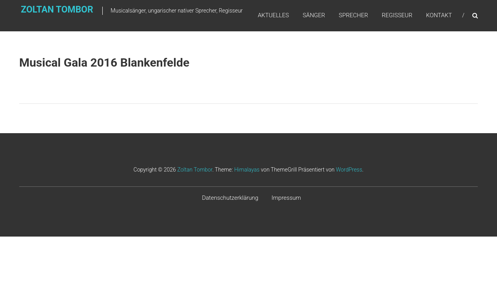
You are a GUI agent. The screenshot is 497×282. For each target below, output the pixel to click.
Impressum (286, 197)
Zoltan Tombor (41, 14)
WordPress (349, 169)
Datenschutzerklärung (230, 197)
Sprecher (353, 15)
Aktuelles (273, 15)
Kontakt (439, 15)
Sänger (314, 15)
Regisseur (397, 15)
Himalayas (246, 169)
